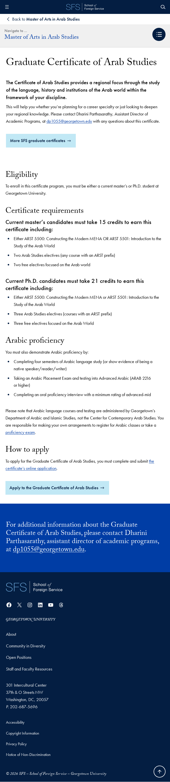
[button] (159, 34)
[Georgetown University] (31, 619)
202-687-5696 (24, 707)
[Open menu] (7, 7)
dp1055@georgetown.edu (69, 121)
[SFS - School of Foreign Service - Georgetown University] (85, 7)
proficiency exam (20, 432)
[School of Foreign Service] (34, 587)
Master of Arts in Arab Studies (41, 38)
